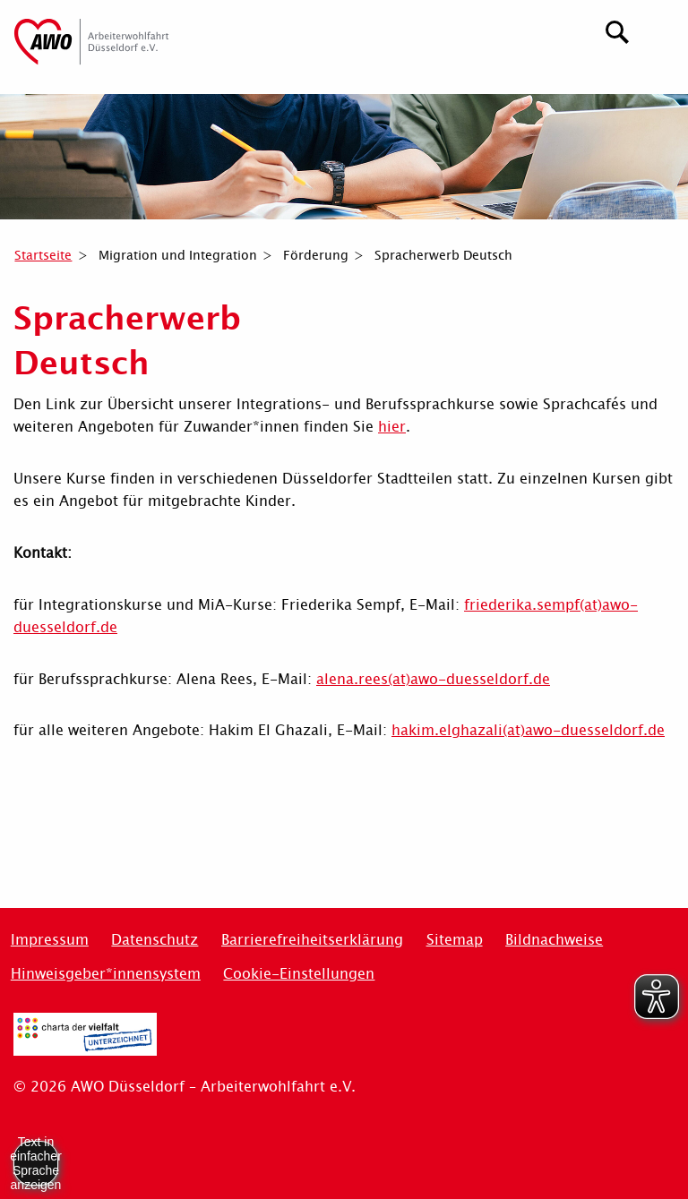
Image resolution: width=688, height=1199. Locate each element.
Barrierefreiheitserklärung (312, 940)
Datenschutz (154, 940)
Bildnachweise (554, 940)
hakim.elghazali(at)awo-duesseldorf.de (528, 730)
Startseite (43, 255)
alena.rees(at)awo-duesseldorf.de (433, 679)
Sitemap (454, 940)
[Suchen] (617, 30)
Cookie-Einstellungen (298, 974)
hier (392, 426)
